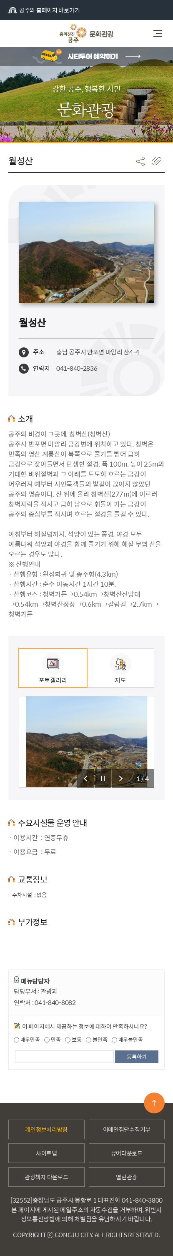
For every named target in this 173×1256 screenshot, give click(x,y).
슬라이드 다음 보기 (120, 778)
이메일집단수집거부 (126, 1129)
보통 (73, 1039)
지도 (120, 669)
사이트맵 (46, 1153)
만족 (52, 1039)
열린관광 (126, 1176)
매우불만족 (127, 1039)
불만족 (96, 1039)
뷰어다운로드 (127, 1153)
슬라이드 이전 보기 (85, 778)
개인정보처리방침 (46, 1129)
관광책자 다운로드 (46, 1176)
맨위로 (154, 1103)
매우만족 (27, 1039)
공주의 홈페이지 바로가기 (44, 10)
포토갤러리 (53, 669)
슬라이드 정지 (103, 778)
